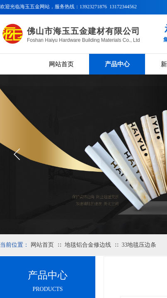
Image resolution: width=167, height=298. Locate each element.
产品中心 (117, 64)
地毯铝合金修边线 (88, 245)
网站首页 (61, 64)
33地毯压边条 (138, 245)
